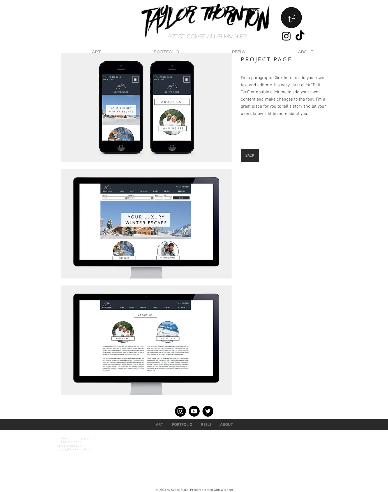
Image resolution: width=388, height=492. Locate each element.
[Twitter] (207, 411)
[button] (146, 107)
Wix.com (227, 490)
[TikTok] (300, 36)
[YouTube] (194, 411)
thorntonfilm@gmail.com (81, 438)
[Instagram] (286, 36)
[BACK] (250, 155)
